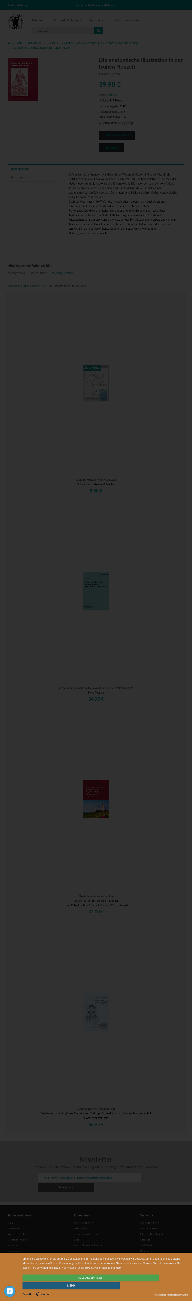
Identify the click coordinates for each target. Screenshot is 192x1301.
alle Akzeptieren (80, 1287)
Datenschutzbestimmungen (176, 1295)
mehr (163, 1287)
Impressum (159, 1295)
